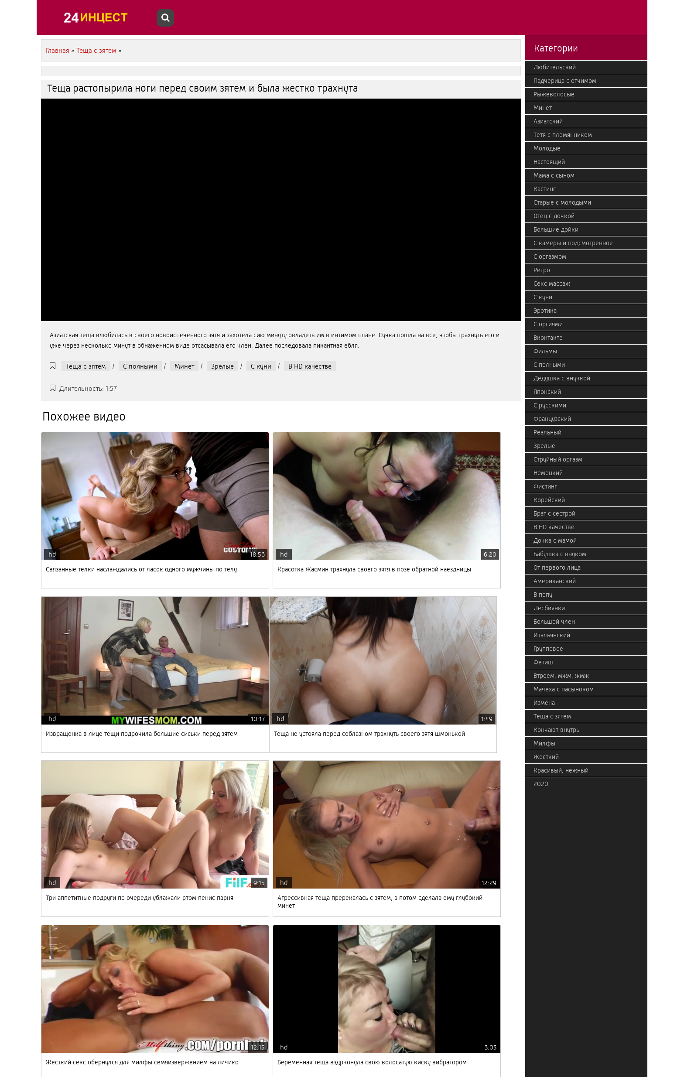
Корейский (549, 500)
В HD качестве (310, 366)
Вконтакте (548, 338)
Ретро (542, 270)
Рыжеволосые (554, 94)
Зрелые (222, 366)
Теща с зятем (86, 366)
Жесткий (546, 757)
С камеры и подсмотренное (573, 243)
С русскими (550, 405)
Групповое (548, 649)
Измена (544, 703)
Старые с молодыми (562, 202)
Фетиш (543, 662)
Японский (547, 392)
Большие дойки (556, 229)
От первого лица (557, 567)
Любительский (555, 67)
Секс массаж (552, 283)
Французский (552, 419)
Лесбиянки (549, 608)
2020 (541, 784)
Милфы (544, 743)
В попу (543, 594)
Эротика (545, 311)
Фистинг (545, 486)
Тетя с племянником (563, 135)
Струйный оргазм (558, 459)
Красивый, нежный (561, 770)
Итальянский (552, 635)
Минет (184, 366)
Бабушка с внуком (560, 554)
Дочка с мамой (555, 540)
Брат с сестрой (554, 513)
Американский (555, 581)
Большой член (554, 622)
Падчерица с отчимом (565, 81)
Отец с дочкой (554, 216)
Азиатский (548, 121)
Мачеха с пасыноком (564, 689)
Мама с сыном (554, 175)
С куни (261, 366)
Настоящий (549, 162)
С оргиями (548, 324)
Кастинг (545, 189)
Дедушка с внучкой (562, 378)
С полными (140, 366)
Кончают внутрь (556, 730)
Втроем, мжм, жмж (561, 676)
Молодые (547, 148)
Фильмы (545, 351)
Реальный (547, 432)
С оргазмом (550, 256)
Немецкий (548, 473)
